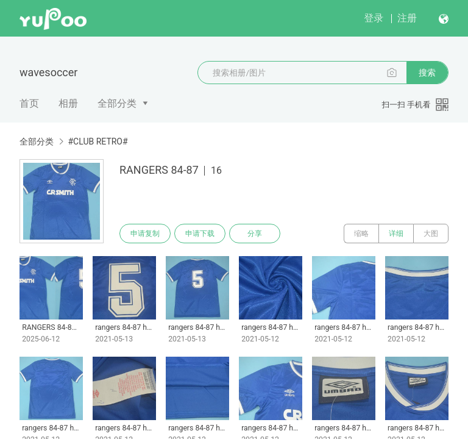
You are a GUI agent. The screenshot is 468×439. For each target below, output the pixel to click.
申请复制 (145, 233)
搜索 (427, 72)
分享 (254, 233)
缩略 (361, 233)
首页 (29, 103)
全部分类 (117, 103)
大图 (431, 233)
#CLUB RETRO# (97, 141)
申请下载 (199, 233)
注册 (407, 18)
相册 (68, 103)
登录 (373, 18)
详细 (396, 233)
